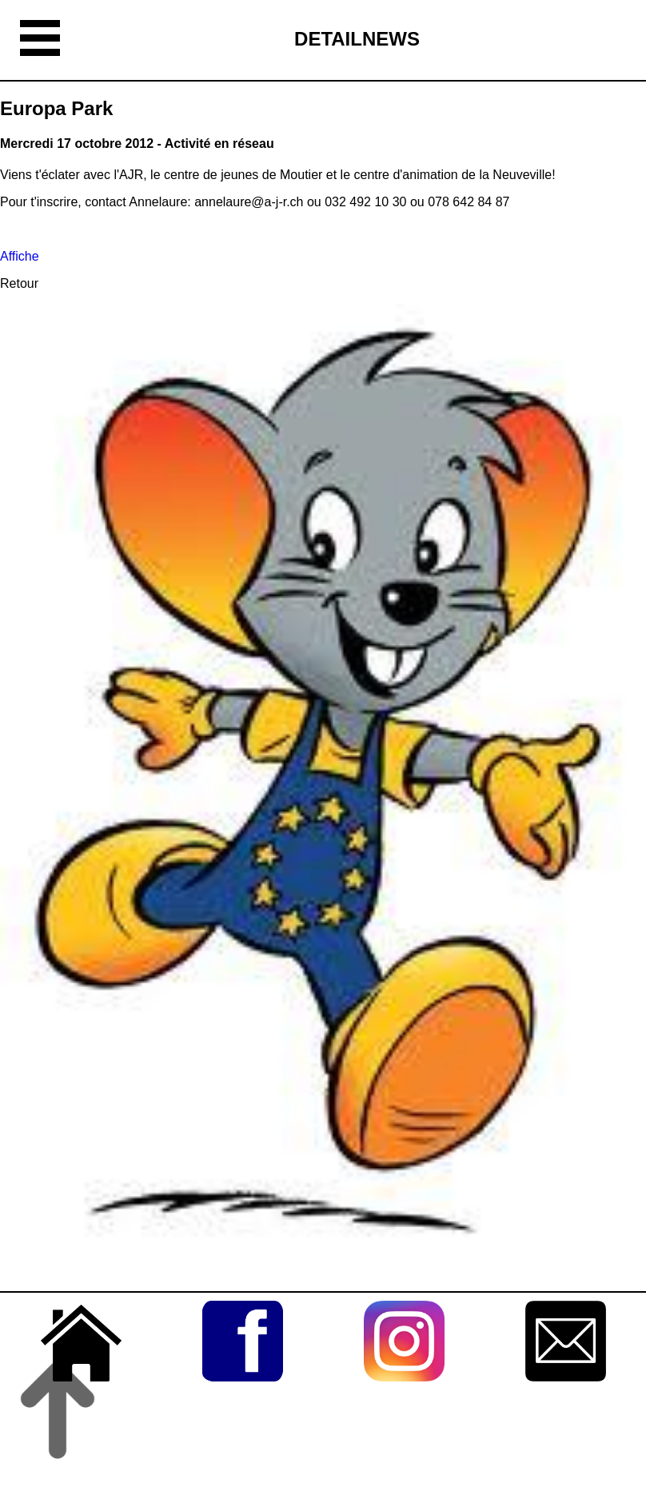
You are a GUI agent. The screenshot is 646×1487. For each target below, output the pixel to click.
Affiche (19, 256)
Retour (19, 283)
